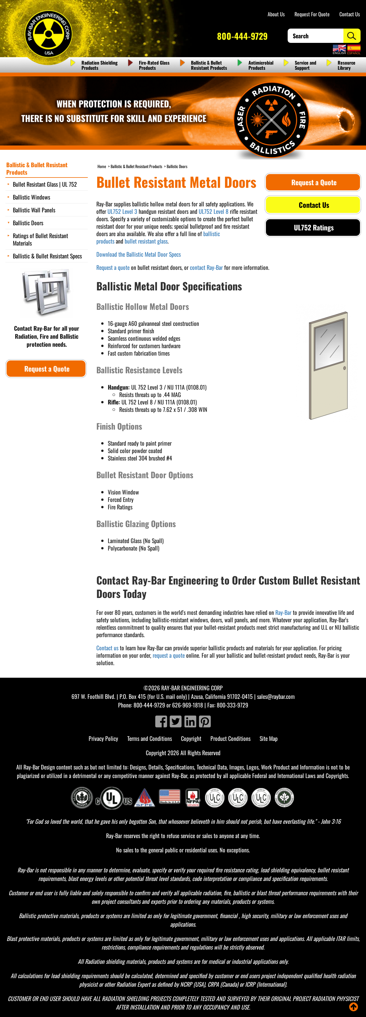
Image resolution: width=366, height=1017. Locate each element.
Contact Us (349, 14)
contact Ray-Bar (206, 267)
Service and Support (305, 65)
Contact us (107, 647)
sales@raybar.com (276, 696)
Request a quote (113, 267)
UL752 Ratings (313, 227)
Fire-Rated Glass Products (154, 65)
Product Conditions (230, 738)
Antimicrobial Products (260, 65)
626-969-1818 (187, 705)
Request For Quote (312, 14)
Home (102, 166)
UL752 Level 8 (213, 211)
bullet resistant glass (146, 241)
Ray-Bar (283, 612)
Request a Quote (313, 182)
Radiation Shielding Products (99, 65)
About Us (276, 14)
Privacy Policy (103, 738)
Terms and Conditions (149, 738)
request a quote (169, 655)
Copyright (191, 738)
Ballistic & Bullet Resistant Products (209, 65)
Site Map (269, 738)
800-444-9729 (242, 35)
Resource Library (346, 65)
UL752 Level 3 (122, 211)
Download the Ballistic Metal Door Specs (138, 254)
